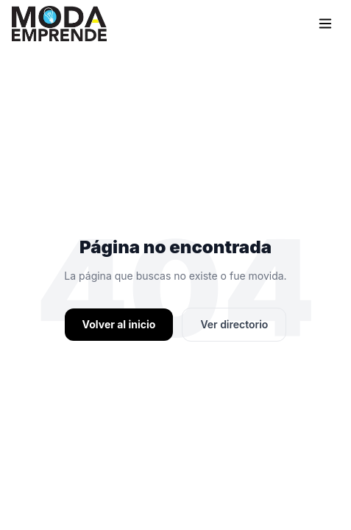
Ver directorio (234, 324)
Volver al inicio (119, 324)
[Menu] (325, 24)
